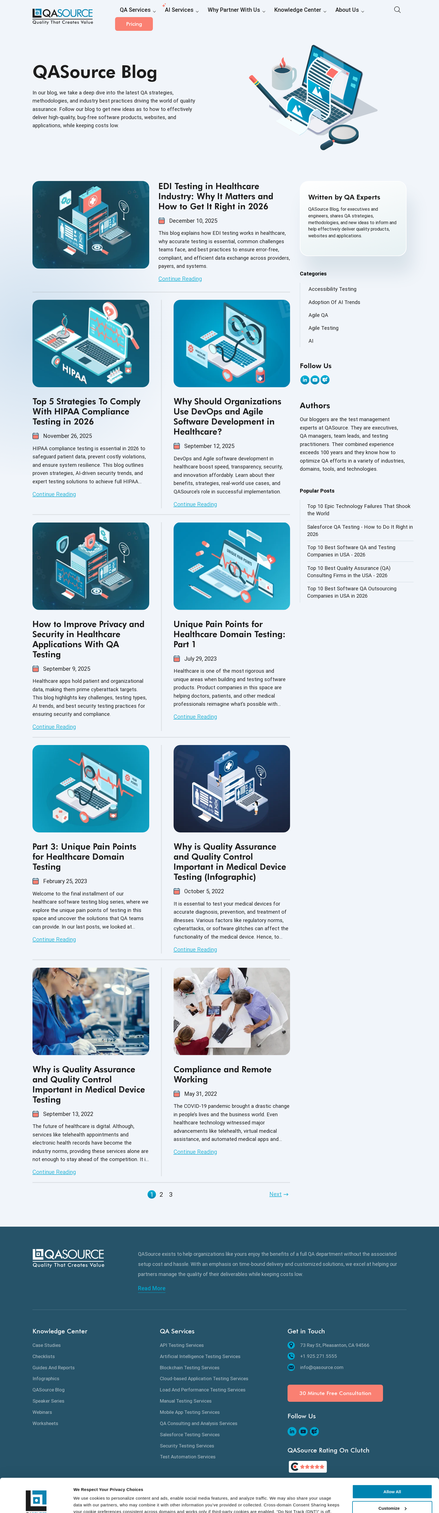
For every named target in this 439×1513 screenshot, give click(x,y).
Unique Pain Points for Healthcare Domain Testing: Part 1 (230, 634)
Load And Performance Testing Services (203, 1390)
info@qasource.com (316, 1367)
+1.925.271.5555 (312, 1356)
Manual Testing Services (186, 1401)
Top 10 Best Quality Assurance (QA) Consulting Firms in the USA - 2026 (349, 571)
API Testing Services (182, 1345)
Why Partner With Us (217, 17)
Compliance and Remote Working (223, 1074)
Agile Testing (323, 328)
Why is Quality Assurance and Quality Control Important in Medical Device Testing (88, 1084)
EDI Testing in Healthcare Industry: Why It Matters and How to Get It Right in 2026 (215, 196)
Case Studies (46, 1345)
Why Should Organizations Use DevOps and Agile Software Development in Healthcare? (227, 416)
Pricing (388, 16)
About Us (313, 17)
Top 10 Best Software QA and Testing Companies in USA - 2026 (351, 551)
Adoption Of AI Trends (334, 302)
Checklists (43, 1356)
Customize (393, 1476)
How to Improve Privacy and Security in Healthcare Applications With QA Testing (88, 639)
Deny (392, 1492)
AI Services (170, 17)
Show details (86, 1502)
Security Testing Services (187, 1446)
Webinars (42, 1412)
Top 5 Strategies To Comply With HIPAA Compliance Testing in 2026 (86, 411)
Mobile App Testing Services (190, 1412)
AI (311, 341)
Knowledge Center (271, 17)
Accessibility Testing (332, 289)
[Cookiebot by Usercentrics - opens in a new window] (36, 1502)
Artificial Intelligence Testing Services (200, 1356)
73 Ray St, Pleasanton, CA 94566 (329, 1345)
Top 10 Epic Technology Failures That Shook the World (358, 509)
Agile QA (318, 315)
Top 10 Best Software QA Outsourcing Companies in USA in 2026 (351, 592)
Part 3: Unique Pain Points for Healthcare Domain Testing (84, 856)
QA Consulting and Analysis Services (198, 1423)
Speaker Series (48, 1401)
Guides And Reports (53, 1367)
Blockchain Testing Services (190, 1367)
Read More (151, 1288)
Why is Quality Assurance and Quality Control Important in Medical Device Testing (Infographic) (230, 861)
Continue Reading (180, 278)
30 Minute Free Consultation (335, 1393)
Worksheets (45, 1423)
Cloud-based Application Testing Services (204, 1378)
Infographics (45, 1378)
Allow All (392, 1460)
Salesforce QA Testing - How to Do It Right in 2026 (360, 530)
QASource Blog (48, 1390)
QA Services (132, 17)
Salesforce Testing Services (190, 1434)
